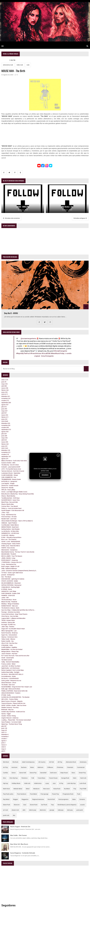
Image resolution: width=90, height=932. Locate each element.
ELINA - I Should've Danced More (11, 537)
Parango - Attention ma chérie (10, 612)
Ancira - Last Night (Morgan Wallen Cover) (14, 492)
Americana (83, 762)
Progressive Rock (68, 794)
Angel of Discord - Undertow (9, 718)
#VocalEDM (46, 353)
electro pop (32, 810)
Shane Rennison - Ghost (8, 682)
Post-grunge (44, 794)
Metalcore (36, 788)
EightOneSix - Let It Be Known (10, 668)
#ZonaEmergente (60, 351)
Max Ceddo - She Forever (18, 835)
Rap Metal (6, 799)
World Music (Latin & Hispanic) (67, 804)
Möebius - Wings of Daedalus (10, 604)
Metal (27, 788)
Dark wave (53, 772)
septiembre (6, 402)
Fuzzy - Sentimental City (8, 514)
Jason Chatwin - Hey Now (9, 653)
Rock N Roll (51, 799)
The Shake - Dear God (8, 684)
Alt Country (41, 762)
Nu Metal (67, 788)
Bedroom (40, 767)
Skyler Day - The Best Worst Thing (11, 724)
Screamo (82, 799)
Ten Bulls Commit (6, 660)
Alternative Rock (71, 762)
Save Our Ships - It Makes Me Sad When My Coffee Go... (18, 610)
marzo (4, 388)
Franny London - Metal (8, 664)
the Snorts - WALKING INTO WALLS (12, 674)
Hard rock (83, 778)
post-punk (79, 810)
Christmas (60, 767)
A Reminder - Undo (7, 645)
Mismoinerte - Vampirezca (9, 550)
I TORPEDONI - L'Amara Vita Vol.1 (11, 562)
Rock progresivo (63, 799)
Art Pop (5, 767)
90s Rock (15, 762)
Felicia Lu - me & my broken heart (11, 508)
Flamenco (24, 778)
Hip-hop (5, 783)
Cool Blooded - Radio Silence (10, 525)
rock (28, 65)
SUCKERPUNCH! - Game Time (10, 500)
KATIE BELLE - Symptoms (9, 481)
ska (14, 815)
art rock (5, 810)
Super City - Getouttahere (9, 635)
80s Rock (6, 762)
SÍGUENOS (45, 475)
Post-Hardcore (21, 794)
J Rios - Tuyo (5, 512)
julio (4, 407)
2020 (3, 747)
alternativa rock (8, 65)
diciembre (5, 396)
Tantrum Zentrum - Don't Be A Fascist (12, 471)
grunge (52, 810)
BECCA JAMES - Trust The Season (11, 556)
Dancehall (43, 772)
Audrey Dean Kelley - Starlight (10, 672)
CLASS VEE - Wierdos (7, 535)
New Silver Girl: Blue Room (19, 844)
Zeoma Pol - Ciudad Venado (9, 485)
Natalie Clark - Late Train (8, 519)
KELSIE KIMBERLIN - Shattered (10, 583)
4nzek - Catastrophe (7, 658)
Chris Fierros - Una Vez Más (9, 616)
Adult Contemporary (28, 762)
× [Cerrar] (58, 455)
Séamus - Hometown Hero (9, 637)
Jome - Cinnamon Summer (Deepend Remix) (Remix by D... (19, 570)
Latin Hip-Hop (71, 783)
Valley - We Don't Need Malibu (10, 662)
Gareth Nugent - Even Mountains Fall (12, 510)
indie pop (60, 810)
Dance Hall (22, 772)
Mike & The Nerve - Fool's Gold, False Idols (14, 460)
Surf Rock (44, 804)
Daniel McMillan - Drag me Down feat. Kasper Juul (16, 687)
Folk (32, 778)
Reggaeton (25, 799)
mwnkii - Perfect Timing (8, 716)
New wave (46, 788)
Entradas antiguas (80, 218)
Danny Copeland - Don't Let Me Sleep (12, 670)
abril (4, 386)
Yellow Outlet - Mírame (8, 639)
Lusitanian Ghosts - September (10, 473)
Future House (53, 778)
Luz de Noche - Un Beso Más (10, 531)
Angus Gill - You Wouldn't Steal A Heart (13, 628)
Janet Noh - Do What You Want (10, 666)
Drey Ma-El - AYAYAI (11, 313)
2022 (3, 732)
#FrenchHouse (35, 353)
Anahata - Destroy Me (8, 622)
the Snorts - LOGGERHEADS (10, 678)
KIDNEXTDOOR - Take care (9, 606)
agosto (4, 404)
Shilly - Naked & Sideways (9, 568)
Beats (32, 767)
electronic (43, 810)
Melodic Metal (18, 788)
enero (4, 392)
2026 (4, 380)
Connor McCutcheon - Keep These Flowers (14, 614)
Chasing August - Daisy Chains (10, 543)
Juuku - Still (4, 597)
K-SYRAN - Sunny (6, 589)
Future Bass (41, 778)
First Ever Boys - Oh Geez (9, 516)
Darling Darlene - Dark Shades (10, 529)
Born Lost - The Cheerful (8, 539)
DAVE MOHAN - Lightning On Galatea (12, 579)
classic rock (15, 810)
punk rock (6, 815)
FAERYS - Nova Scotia (8, 548)
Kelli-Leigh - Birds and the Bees (10, 689)
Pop (75, 788)
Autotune (14, 767)
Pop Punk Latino (8, 794)
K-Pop (61, 783)
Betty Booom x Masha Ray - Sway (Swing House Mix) (17, 494)
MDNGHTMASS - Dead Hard (9, 527)
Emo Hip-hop (14, 778)
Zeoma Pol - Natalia (7, 487)
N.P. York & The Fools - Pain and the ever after (15, 655)
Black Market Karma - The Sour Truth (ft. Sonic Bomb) (17, 552)
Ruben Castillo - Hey (7, 641)
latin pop (70, 810)
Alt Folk (51, 762)
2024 (4, 421)
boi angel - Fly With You (8, 624)
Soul (24, 804)
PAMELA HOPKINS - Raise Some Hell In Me (14, 691)
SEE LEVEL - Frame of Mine (9, 699)
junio (3, 382)
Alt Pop (60, 762)
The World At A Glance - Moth (10, 608)
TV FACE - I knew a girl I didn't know (12, 572)
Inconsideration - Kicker (8, 676)
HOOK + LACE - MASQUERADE (10, 541)
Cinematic (70, 767)
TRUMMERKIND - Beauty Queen (11, 479)
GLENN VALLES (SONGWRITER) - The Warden (15, 697)
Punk (78, 794)
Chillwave (50, 767)
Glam (74, 778)
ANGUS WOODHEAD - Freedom (10, 693)
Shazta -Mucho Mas (7, 504)
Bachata (23, 767)
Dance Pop (33, 772)
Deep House (64, 772)
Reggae (15, 799)
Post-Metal (33, 794)
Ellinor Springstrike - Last (9, 631)
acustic (82, 804)
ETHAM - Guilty (6, 695)
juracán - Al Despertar (8, 575)
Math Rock (6, 788)
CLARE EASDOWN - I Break (9, 475)
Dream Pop (82, 772)
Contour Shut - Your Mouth (9, 506)
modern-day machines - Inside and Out (13, 711)
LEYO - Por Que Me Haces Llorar (11, 469)
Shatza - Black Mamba (8, 496)
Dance (13, 772)
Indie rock (20, 65)
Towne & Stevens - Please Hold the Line (13, 703)
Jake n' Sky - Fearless (7, 626)
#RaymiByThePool (23, 353)
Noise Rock (56, 788)
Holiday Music (16, 783)
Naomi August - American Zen (20, 827)
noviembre (6, 398)
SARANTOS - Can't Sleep (8, 591)
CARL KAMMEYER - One (8, 477)
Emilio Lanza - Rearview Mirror (10, 545)
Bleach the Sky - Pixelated (9, 602)
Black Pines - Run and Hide (9, 502)
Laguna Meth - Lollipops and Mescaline (13, 618)
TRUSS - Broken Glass (8, 620)
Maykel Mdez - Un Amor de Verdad (11, 649)
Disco (73, 772)
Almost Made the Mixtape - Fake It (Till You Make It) (17, 521)
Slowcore (16, 804)
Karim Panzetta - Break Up (9, 633)
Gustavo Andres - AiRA (8, 463)
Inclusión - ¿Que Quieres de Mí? (10, 467)
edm (24, 810)
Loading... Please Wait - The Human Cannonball (16, 720)
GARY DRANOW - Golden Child (10, 593)
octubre (5, 400)
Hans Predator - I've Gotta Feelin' (11, 722)
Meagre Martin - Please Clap (10, 651)
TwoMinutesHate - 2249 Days (10, 498)
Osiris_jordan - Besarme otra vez (11, 680)
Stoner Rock (33, 804)
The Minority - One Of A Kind (10, 465)
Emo (4, 778)
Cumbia (5, 772)
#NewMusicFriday (57, 353)
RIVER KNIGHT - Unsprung (9, 560)
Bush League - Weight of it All (10, 566)
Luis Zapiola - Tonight (8, 483)
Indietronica (37, 783)
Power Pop (55, 794)
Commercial (80, 767)
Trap (52, 804)
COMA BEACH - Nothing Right (10, 587)
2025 (4, 394)
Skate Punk (6, 804)
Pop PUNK (83, 788)
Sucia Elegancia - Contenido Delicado (22, 853)
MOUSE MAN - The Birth (8, 554)
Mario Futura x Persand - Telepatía (11, 701)
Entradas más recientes (11, 218)
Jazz (54, 783)
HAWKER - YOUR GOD (8, 595)
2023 (4, 448)
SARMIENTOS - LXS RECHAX (10, 533)
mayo (4, 384)
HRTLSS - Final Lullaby (8, 489)
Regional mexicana (38, 799)
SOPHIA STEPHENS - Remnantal (11, 585)
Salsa (74, 799)
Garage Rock (65, 778)
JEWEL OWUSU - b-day (8, 558)
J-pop (47, 783)
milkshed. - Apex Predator (9, 523)
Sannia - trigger (6, 714)
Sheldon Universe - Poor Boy (10, 707)
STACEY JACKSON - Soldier (9, 581)
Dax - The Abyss (6, 577)
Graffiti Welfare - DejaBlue (9, 647)
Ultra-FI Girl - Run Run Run (9, 643)
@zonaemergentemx (28, 338)
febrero (5, 390)
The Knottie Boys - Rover (8, 599)
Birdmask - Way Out (7, 709)
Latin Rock (82, 783)
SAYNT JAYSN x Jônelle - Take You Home (13, 705)
